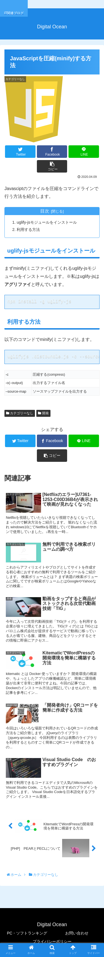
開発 (43, 413)
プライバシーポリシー (52, 941)
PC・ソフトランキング (27, 933)
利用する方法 (28, 229)
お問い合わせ (76, 933)
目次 (44, 211)
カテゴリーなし (19, 413)
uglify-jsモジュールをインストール (47, 222)
